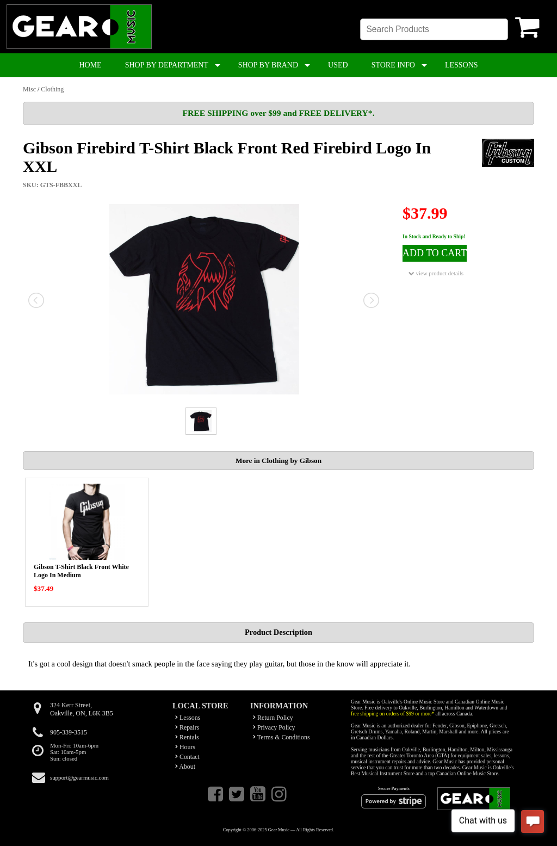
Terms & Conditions (281, 737)
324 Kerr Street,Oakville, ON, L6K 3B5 (81, 709)
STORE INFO (393, 65)
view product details (436, 273)
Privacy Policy (274, 727)
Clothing (52, 89)
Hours (185, 747)
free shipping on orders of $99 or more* (392, 714)
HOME (90, 65)
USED (338, 65)
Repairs (187, 727)
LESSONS (461, 65)
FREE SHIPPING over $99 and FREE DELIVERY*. (278, 113)
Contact (187, 757)
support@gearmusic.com (79, 777)
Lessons (187, 717)
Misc (29, 89)
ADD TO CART (435, 253)
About (185, 766)
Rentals (187, 737)
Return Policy (273, 717)
